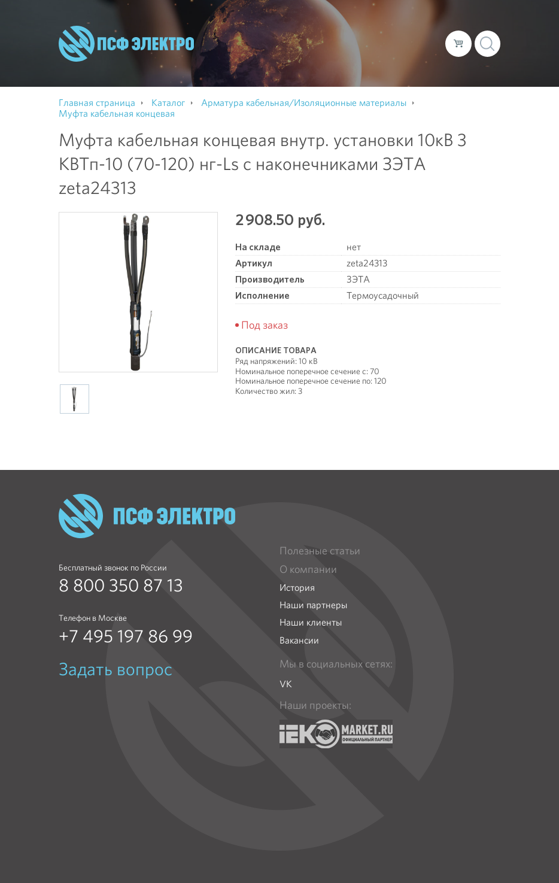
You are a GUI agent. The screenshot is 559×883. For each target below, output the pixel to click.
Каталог (278, 33)
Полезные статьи (320, 550)
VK (286, 684)
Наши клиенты (311, 622)
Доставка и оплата (347, 33)
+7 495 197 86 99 (126, 636)
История (297, 587)
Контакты (218, 52)
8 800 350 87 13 (121, 585)
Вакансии (299, 640)
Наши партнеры (313, 605)
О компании (224, 33)
